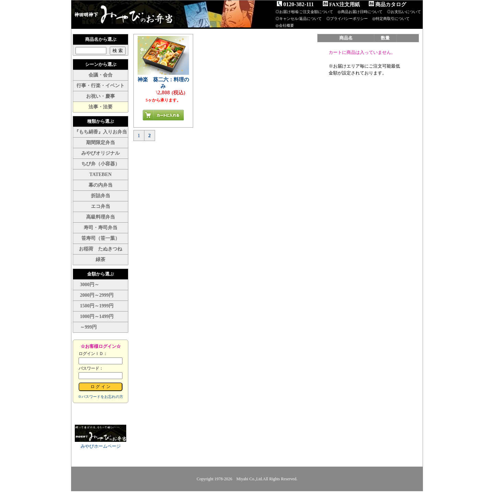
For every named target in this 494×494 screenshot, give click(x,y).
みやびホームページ (101, 446)
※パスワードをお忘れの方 (100, 397)
